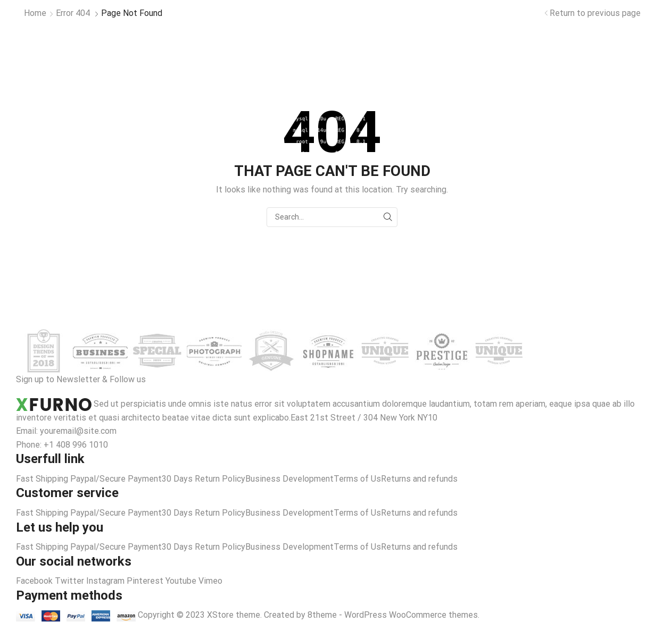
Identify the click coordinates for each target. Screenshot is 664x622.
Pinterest (146, 581)
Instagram (106, 581)
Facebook (35, 581)
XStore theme (233, 615)
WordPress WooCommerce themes (411, 615)
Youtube (181, 581)
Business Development (289, 479)
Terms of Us (357, 479)
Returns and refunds (419, 479)
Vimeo (210, 581)
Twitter (70, 581)
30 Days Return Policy (203, 479)
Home (35, 13)
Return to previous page (595, 13)
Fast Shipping (42, 479)
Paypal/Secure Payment (116, 479)
